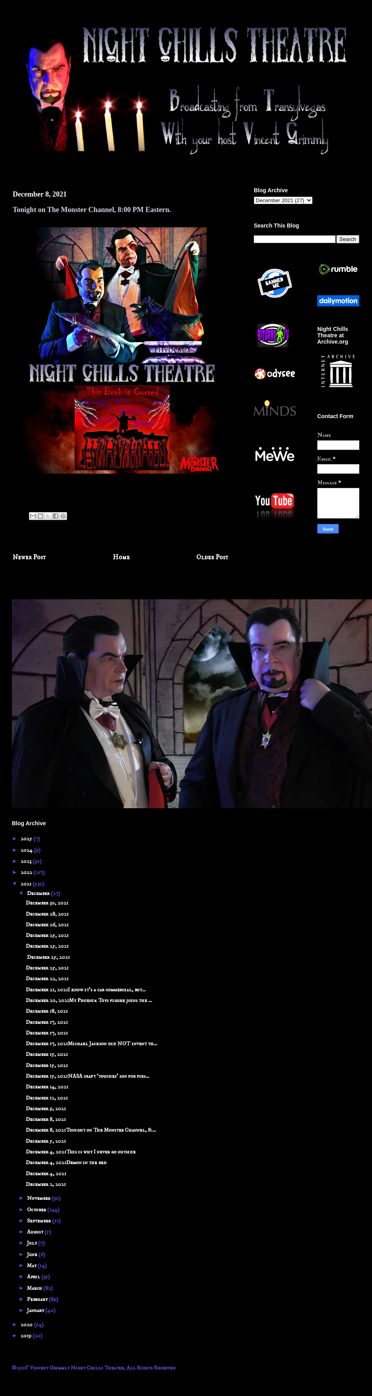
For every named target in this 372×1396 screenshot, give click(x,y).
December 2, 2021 (46, 1184)
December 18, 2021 (47, 1011)
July (32, 1243)
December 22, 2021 (47, 978)
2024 (27, 850)
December (39, 893)
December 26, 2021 (47, 924)
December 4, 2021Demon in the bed (66, 1162)
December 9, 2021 (46, 1108)
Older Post (212, 557)
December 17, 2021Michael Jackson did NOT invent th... (91, 1043)
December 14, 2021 (47, 1086)
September (39, 1220)
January (36, 1310)
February (38, 1299)
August (35, 1231)
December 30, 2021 (47, 902)
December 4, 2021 (46, 1173)
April (34, 1276)
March (35, 1288)
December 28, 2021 (47, 914)
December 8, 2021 (46, 1119)
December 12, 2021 (47, 1098)
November (39, 1198)
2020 (27, 1324)
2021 (27, 883)
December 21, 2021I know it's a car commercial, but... (86, 989)
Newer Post (29, 557)
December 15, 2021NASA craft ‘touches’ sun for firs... (87, 1076)
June (32, 1254)
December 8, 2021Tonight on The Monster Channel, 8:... (91, 1130)
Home (121, 557)
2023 (27, 861)
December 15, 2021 (47, 1054)
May (32, 1265)
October (37, 1209)
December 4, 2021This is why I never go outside (81, 1151)
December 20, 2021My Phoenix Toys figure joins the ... (89, 1000)
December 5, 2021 (46, 1141)
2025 (27, 838)
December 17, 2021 (47, 1022)
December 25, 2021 (47, 935)
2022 (27, 872)
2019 (27, 1335)
